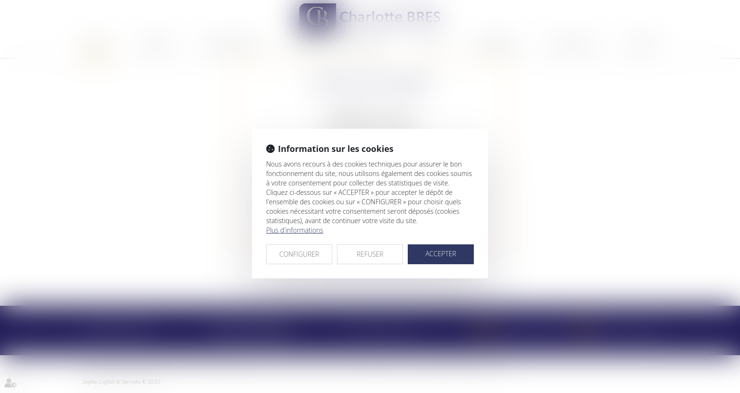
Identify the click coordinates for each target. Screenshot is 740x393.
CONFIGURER (299, 254)
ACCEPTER (440, 253)
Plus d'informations (294, 230)
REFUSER (370, 254)
